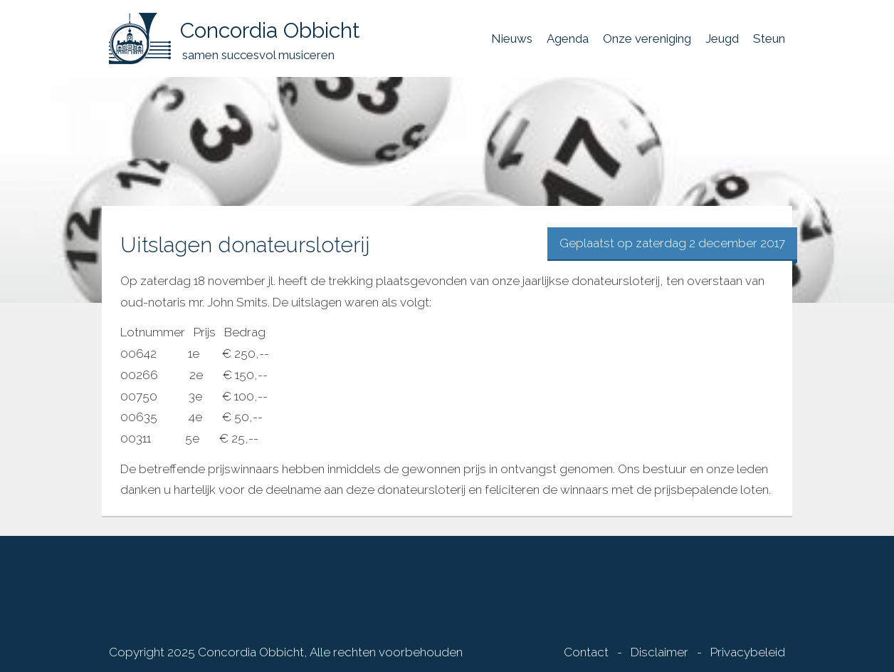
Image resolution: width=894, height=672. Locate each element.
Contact (586, 652)
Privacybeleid (747, 652)
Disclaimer (659, 652)
